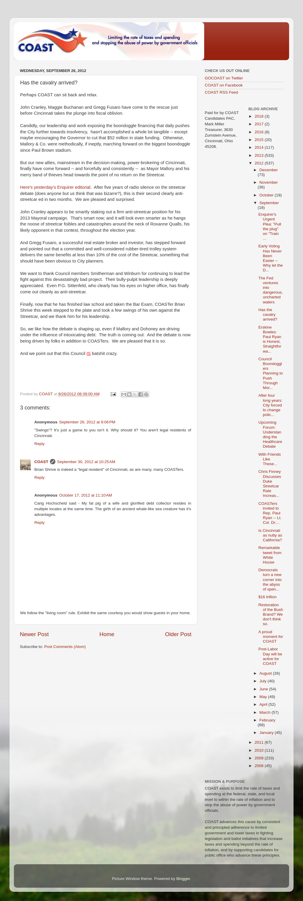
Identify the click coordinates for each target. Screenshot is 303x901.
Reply (39, 443)
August (266, 673)
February (267, 720)
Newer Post (34, 634)
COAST (41, 462)
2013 (259, 155)
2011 (259, 742)
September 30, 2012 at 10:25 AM (86, 462)
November (269, 182)
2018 (259, 116)
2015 (259, 139)
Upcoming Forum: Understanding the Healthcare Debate (270, 434)
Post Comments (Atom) (65, 646)
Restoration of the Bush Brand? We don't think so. (270, 614)
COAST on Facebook (224, 85)
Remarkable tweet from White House (269, 554)
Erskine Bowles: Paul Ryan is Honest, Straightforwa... (269, 339)
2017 (259, 124)
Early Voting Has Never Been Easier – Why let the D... (270, 258)
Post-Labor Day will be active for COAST (270, 656)
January (267, 732)
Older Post (178, 634)
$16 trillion (267, 597)
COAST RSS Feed (221, 92)
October (267, 195)
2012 (259, 163)
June (264, 689)
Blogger (183, 878)
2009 (259, 758)
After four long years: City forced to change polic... (270, 405)
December (269, 170)
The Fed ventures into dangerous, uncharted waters (270, 290)
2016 (259, 132)
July (264, 681)
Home (106, 634)
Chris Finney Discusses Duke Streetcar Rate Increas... (269, 483)
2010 (259, 750)
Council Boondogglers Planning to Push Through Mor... (270, 373)
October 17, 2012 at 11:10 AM (85, 495)
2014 (259, 147)
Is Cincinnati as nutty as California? (270, 535)
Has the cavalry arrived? (267, 314)
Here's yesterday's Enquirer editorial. (56, 187)
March (266, 712)
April (264, 704)
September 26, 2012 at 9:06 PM (87, 422)
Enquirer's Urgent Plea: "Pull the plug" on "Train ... (269, 226)
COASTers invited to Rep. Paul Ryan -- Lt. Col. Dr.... (269, 513)
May (264, 696)
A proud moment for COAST (270, 637)
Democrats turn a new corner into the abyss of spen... (270, 579)
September (269, 203)
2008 (259, 766)
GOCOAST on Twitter (224, 78)
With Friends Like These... (269, 459)
